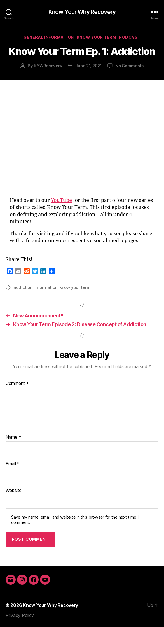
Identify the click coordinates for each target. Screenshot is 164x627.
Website (14, 490)
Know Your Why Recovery (82, 12)
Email (13, 463)
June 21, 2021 (88, 65)
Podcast (129, 37)
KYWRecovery (48, 65)
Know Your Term (96, 37)
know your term (75, 287)
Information (45, 287)
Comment (17, 383)
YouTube (61, 200)
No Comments (129, 65)
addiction (22, 287)
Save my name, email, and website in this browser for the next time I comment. (75, 520)
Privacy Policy (20, 615)
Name (13, 437)
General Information (49, 37)
